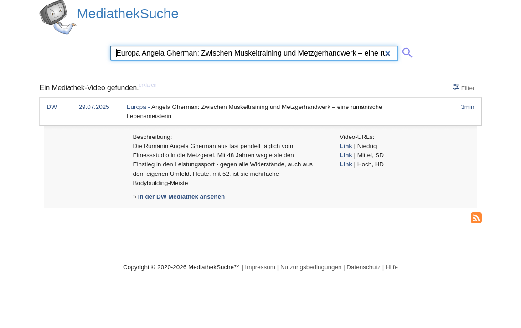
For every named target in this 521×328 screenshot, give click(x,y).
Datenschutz (363, 267)
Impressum (260, 267)
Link (346, 146)
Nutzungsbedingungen (311, 267)
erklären (148, 84)
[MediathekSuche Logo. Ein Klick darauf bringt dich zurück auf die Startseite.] (58, 17)
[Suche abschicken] (405, 51)
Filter (464, 87)
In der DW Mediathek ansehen (181, 196)
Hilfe (392, 267)
